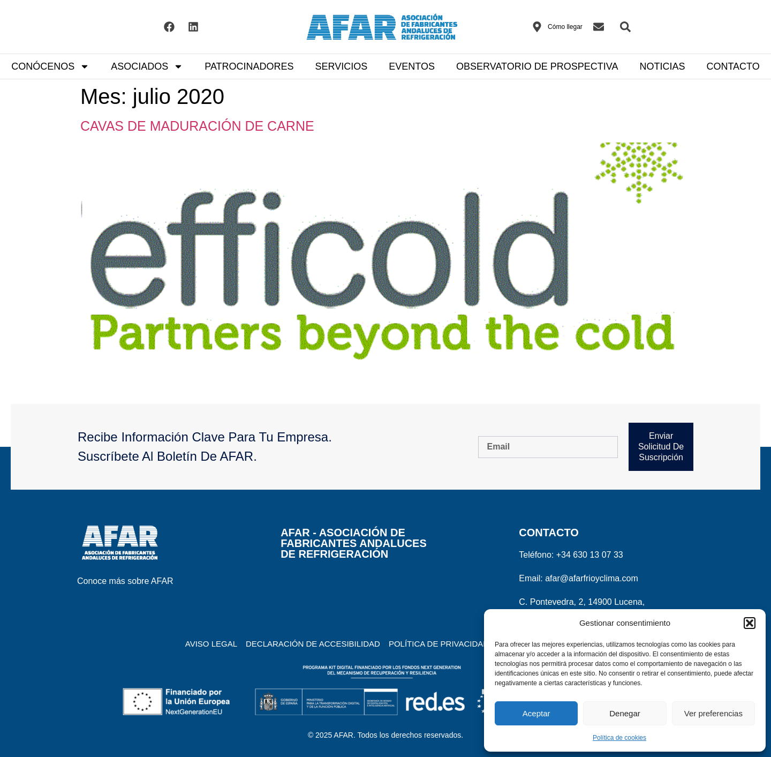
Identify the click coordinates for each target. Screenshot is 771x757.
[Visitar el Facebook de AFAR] (169, 27)
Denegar (624, 713)
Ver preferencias (713, 713)
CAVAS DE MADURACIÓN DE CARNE (197, 125)
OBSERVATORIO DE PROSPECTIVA (537, 66)
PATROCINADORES (249, 66)
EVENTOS (412, 66)
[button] (749, 623)
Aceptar (536, 713)
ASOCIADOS (147, 66)
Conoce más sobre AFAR (125, 581)
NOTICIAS (662, 66)
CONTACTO (732, 66)
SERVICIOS (341, 66)
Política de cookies (619, 737)
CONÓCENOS (50, 66)
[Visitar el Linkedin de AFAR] (193, 27)
